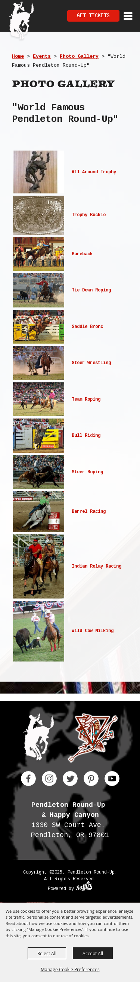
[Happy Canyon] (92, 739)
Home (18, 56)
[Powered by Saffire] (84, 887)
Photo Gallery (79, 56)
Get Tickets (93, 16)
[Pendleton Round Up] (21, 21)
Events (42, 56)
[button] (70, 172)
